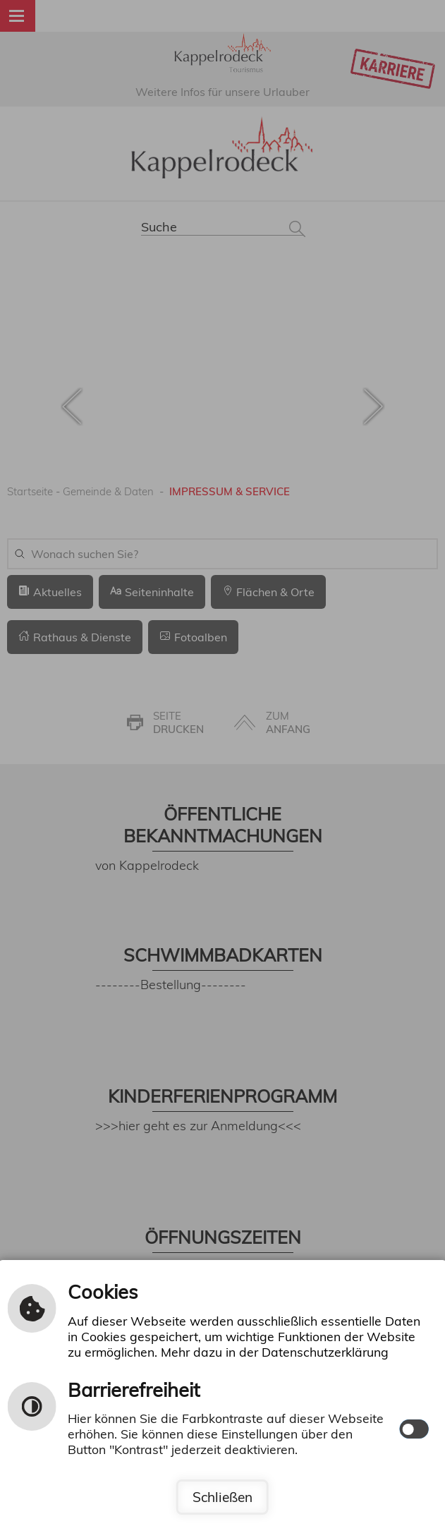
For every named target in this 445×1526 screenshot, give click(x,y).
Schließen (222, 1497)
